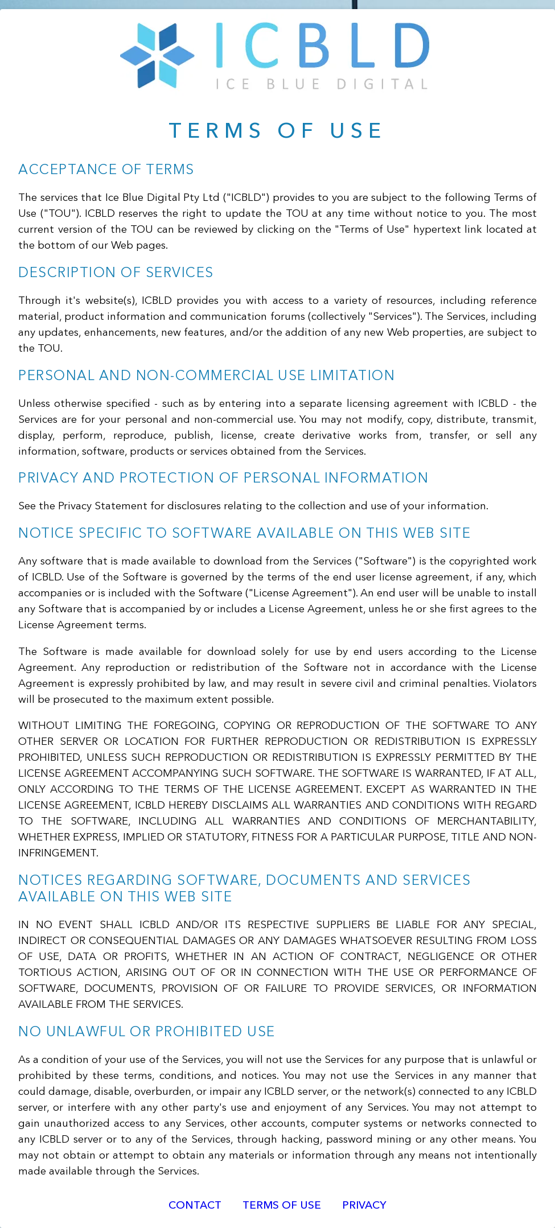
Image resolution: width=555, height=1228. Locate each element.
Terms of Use (281, 1206)
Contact (194, 1206)
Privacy (364, 1206)
